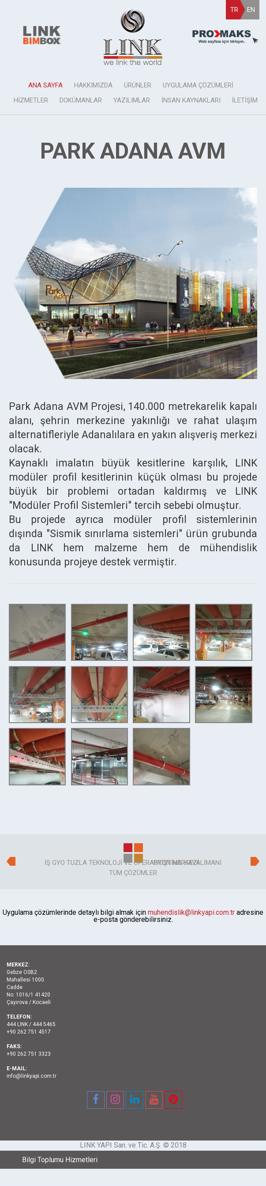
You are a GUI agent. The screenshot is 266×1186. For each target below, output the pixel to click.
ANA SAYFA (45, 85)
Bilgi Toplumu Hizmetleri (59, 1160)
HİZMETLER (31, 100)
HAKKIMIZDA (93, 85)
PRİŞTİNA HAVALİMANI (187, 863)
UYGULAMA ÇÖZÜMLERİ (198, 85)
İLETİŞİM (245, 100)
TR (234, 10)
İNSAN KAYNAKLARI (191, 100)
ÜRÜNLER (137, 85)
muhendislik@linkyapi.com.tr (191, 912)
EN (251, 10)
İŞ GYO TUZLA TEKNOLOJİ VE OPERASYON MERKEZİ (122, 863)
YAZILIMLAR (131, 100)
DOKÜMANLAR (81, 100)
